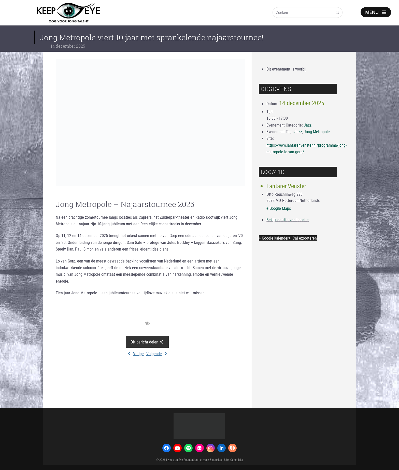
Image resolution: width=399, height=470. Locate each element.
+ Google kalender (274, 238)
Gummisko (236, 460)
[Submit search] (337, 12)
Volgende (156, 353)
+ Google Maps (278, 208)
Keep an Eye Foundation (183, 460)
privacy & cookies (211, 460)
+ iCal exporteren (303, 238)
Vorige (136, 353)
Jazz (307, 125)
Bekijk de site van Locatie (287, 219)
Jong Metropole (317, 131)
